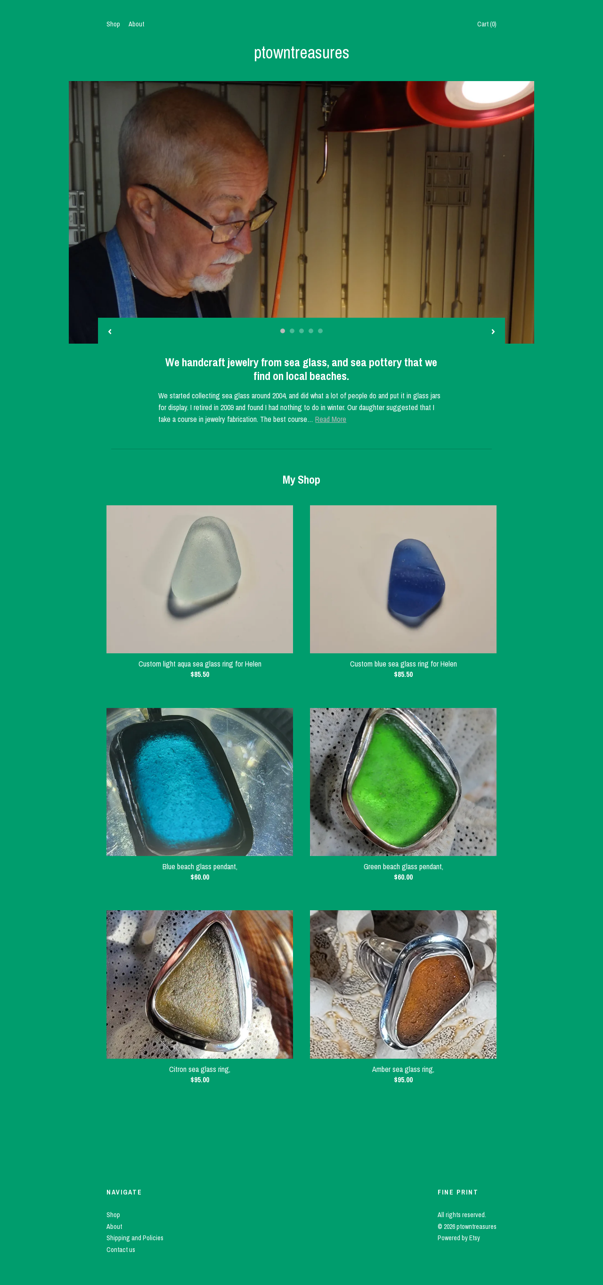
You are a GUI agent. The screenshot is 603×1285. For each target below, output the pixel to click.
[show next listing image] (493, 332)
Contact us (120, 1249)
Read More (330, 419)
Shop (113, 24)
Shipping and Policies (134, 1238)
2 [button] (292, 331)
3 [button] (301, 331)
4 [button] (311, 331)
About (136, 24)
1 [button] (282, 331)
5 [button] (320, 331)
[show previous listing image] (109, 332)
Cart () (487, 24)
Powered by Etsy (459, 1238)
